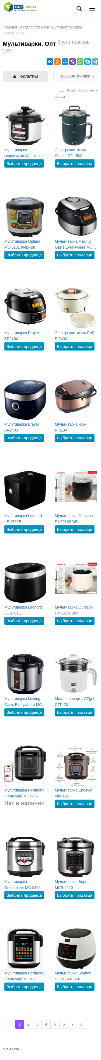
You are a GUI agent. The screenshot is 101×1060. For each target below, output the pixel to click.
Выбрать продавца (24, 163)
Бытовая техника (67, 27)
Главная (10, 27)
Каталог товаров (34, 27)
